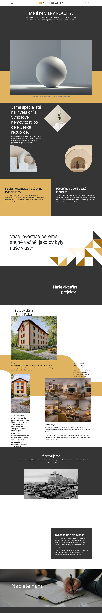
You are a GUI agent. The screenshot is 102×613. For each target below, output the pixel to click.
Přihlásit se (87, 3)
